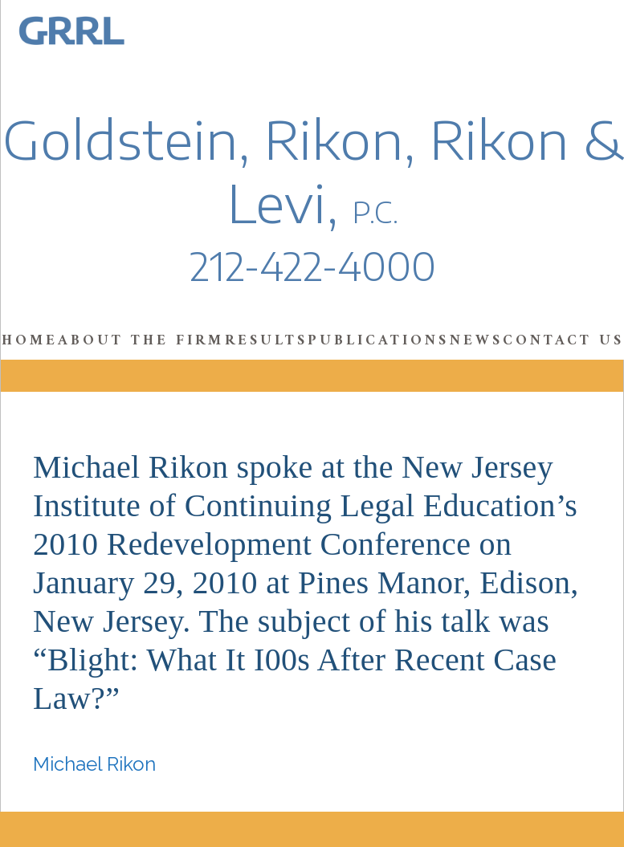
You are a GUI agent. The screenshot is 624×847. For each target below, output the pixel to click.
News (476, 341)
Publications (378, 341)
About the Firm (141, 341)
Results (266, 341)
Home (30, 341)
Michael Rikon (94, 764)
